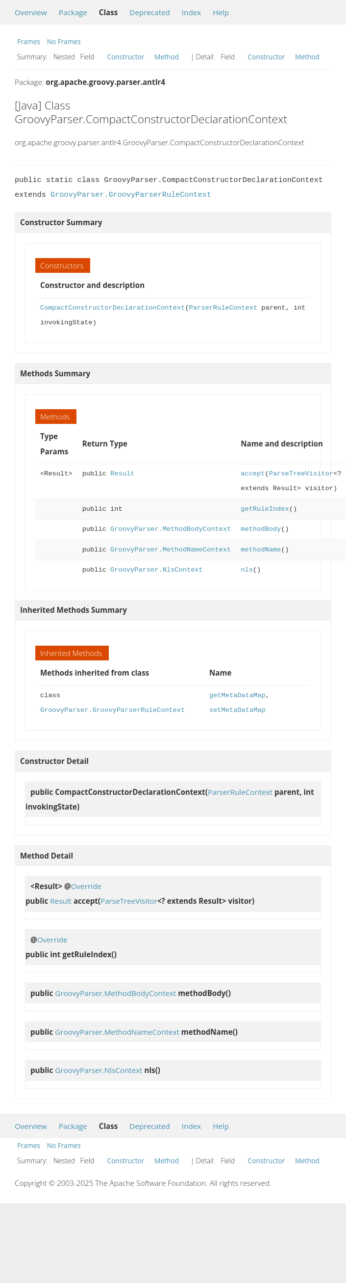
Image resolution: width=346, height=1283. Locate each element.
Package (73, 12)
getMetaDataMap (237, 695)
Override (86, 886)
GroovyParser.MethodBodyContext (170, 529)
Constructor (126, 56)
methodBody (261, 529)
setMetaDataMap (237, 710)
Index (191, 12)
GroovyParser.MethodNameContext (170, 549)
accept (253, 473)
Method (166, 56)
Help (221, 12)
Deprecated (149, 12)
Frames (28, 41)
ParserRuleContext (223, 308)
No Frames (64, 41)
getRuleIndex (265, 509)
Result (122, 473)
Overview (31, 12)
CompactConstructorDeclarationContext (112, 308)
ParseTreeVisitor (301, 473)
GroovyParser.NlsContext (156, 570)
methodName (261, 549)
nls (247, 570)
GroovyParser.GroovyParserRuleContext (130, 195)
